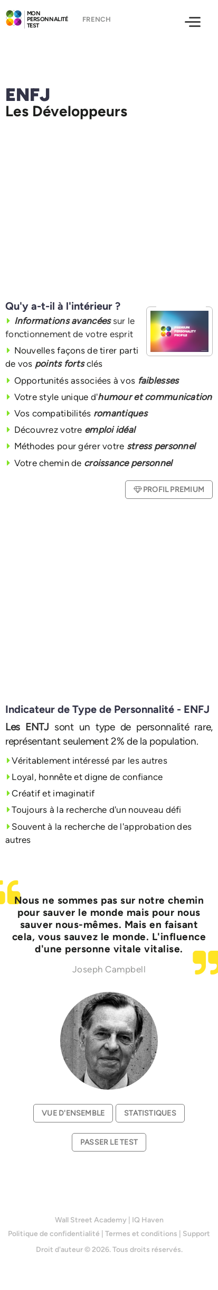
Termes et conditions (141, 1233)
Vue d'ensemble (73, 1113)
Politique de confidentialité (54, 1233)
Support (196, 1233)
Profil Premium (169, 489)
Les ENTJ (27, 727)
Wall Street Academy (91, 1219)
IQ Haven (148, 1219)
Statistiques (150, 1113)
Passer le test (109, 1142)
